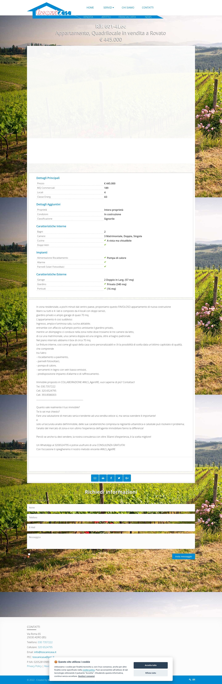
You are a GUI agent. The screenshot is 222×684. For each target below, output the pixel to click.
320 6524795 (45, 647)
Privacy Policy (34, 666)
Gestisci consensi (86, 676)
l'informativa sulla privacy (71, 557)
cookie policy (88, 670)
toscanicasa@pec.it (43, 657)
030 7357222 (45, 642)
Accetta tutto (150, 665)
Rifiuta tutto (150, 673)
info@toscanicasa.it (45, 652)
